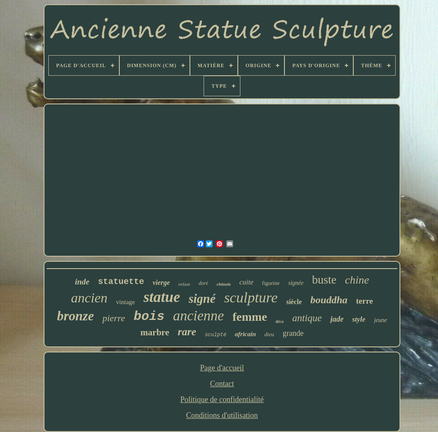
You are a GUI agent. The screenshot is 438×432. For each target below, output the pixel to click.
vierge (161, 282)
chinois (223, 284)
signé (202, 298)
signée (296, 283)
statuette (121, 282)
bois (148, 316)
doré (203, 283)
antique (307, 318)
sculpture (251, 297)
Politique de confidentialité (222, 399)
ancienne (198, 315)
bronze (75, 315)
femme (250, 316)
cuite (247, 282)
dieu (269, 334)
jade (336, 319)
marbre (154, 332)
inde (82, 281)
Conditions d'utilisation (222, 415)
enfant (184, 284)
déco (279, 321)
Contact (222, 383)
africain (245, 334)
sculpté (215, 335)
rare (187, 331)
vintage (125, 302)
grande (293, 333)
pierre (113, 318)
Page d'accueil (222, 368)
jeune (380, 320)
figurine (271, 283)
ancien (89, 297)
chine (357, 280)
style (358, 319)
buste (324, 279)
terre (364, 300)
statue (161, 297)
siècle (294, 301)
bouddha (329, 299)
